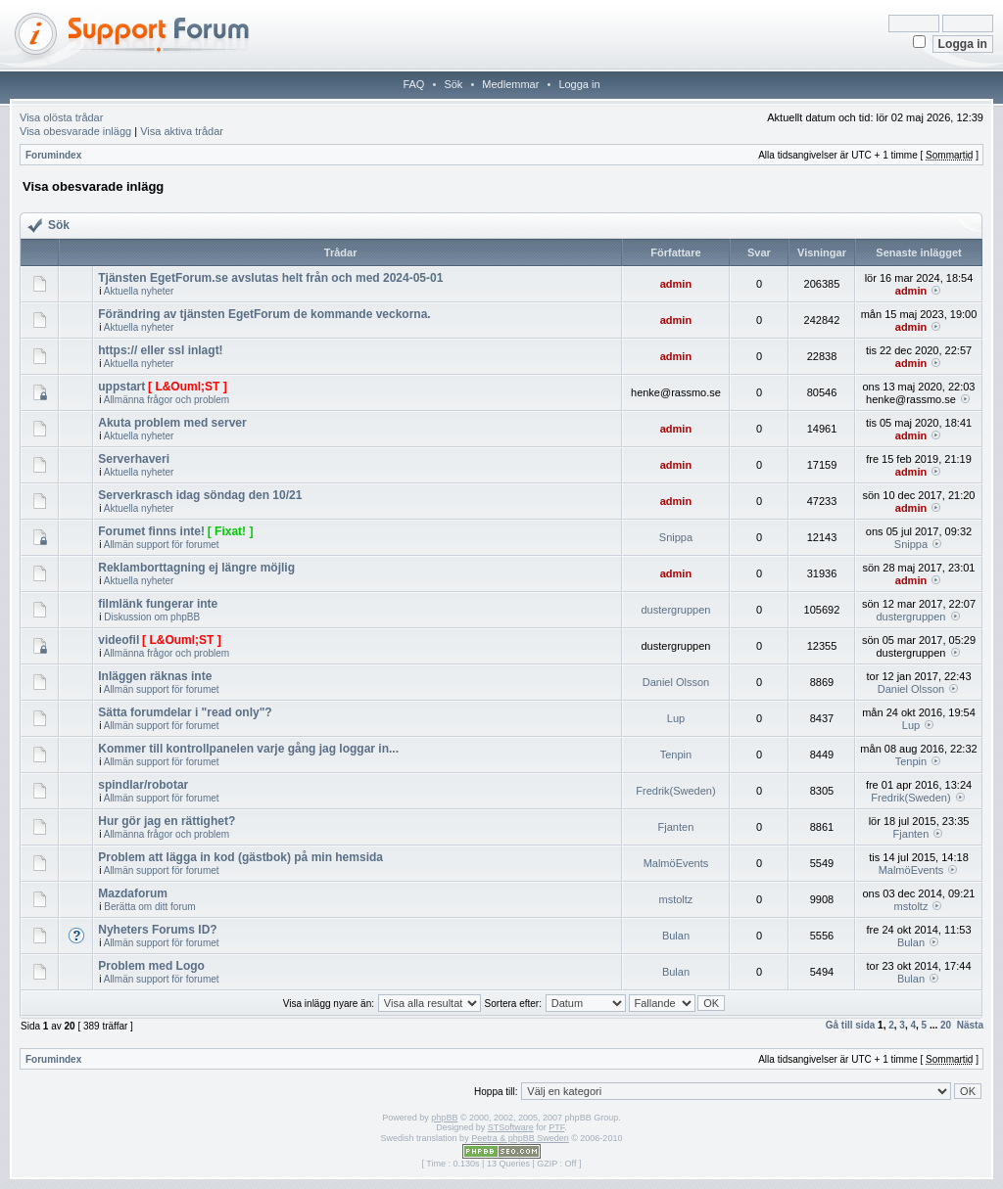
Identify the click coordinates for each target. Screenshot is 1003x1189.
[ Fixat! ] (231, 531)
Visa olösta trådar (61, 117)
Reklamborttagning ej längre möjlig (196, 567)
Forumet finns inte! (151, 531)
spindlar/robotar (143, 785)
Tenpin (676, 754)
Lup (676, 718)
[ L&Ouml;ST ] (187, 386)
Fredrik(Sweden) (675, 791)
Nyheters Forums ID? (157, 930)
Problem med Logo (151, 966)
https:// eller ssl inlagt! (160, 350)
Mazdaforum (132, 893)
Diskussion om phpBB (152, 617)
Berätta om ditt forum (149, 906)
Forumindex (53, 155)
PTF (556, 1127)
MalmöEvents (676, 863)
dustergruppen (675, 610)
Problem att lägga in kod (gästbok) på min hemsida (240, 857)
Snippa (676, 537)
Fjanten (676, 827)
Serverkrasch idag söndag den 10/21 (200, 495)
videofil (118, 640)
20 (945, 1025)
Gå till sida (851, 1025)
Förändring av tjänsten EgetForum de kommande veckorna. (264, 314)
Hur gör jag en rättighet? (166, 821)
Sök (453, 84)
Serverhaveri (133, 459)
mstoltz (676, 899)
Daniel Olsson (676, 682)
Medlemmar (510, 84)
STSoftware (511, 1127)
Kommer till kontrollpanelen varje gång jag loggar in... (248, 748)
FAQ (413, 84)
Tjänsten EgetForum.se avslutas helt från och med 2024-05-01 (270, 278)
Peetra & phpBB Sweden (520, 1138)
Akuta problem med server (172, 423)
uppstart (121, 386)
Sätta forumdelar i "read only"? (184, 712)
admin (676, 284)
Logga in (578, 84)
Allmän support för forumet (161, 544)
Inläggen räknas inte (155, 676)
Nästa (970, 1025)
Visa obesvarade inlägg (75, 131)
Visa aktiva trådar (181, 131)
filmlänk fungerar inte (157, 604)
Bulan (676, 935)
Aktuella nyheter (139, 291)
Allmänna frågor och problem (166, 399)
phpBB (444, 1117)
